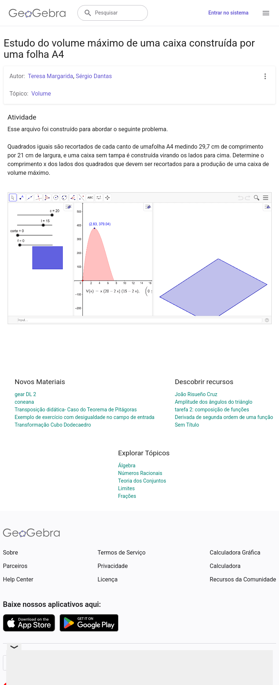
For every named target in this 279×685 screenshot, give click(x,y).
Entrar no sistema (228, 13)
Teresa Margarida (50, 76)
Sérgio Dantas (94, 76)
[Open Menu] (266, 13)
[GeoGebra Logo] (37, 13)
